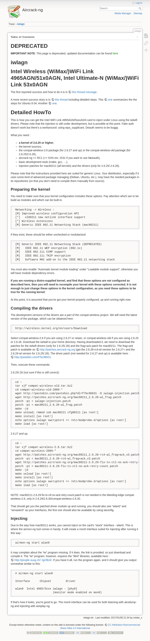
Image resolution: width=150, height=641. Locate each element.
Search (140, 8)
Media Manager (123, 13)
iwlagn (21, 24)
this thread (61, 99)
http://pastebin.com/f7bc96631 (33, 357)
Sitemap (137, 13)
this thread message (84, 92)
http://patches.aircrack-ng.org (57, 349)
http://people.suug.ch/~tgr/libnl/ (33, 560)
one (110, 99)
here (115, 53)
